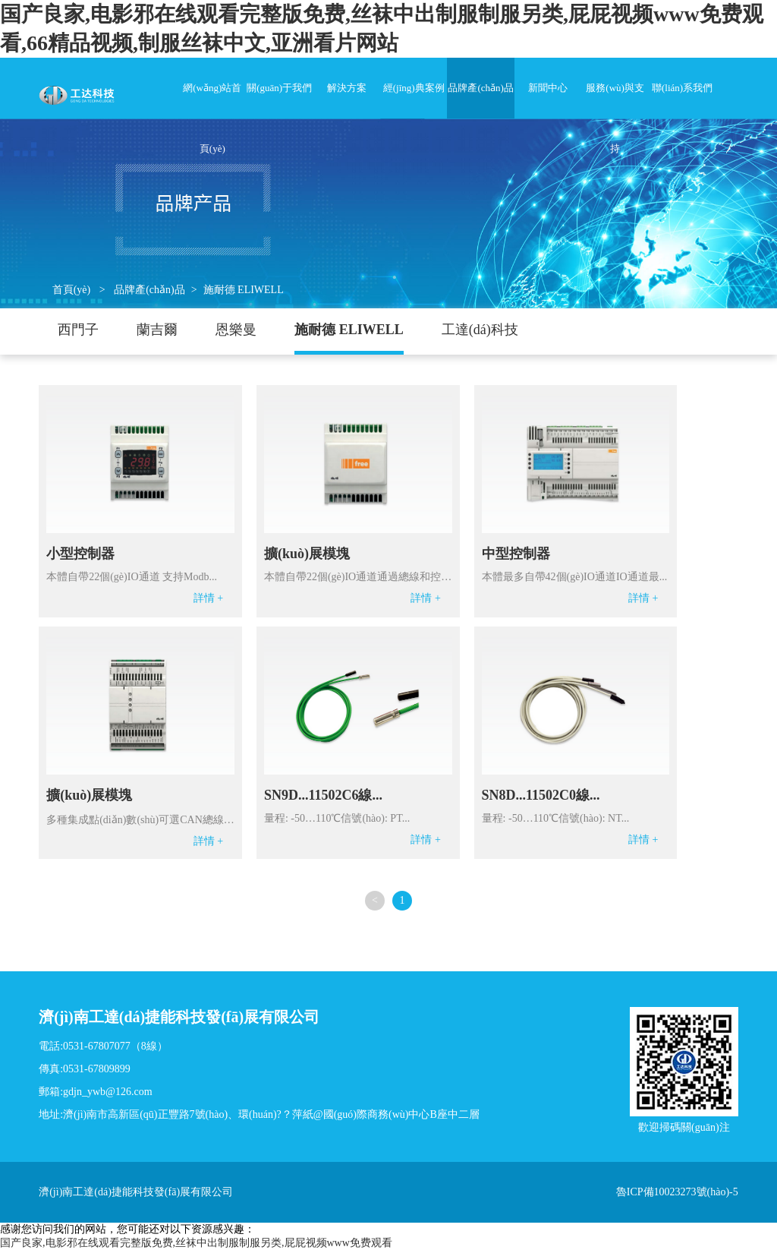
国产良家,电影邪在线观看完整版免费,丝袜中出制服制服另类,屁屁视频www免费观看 (196, 1242)
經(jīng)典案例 (414, 87)
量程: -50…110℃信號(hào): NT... (556, 818)
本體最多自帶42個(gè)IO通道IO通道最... (575, 576)
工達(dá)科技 (480, 329)
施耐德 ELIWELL (243, 289)
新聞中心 (548, 87)
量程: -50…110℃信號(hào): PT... (337, 818)
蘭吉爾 (157, 329)
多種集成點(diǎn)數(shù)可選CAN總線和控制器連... (140, 819)
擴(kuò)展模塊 (307, 553)
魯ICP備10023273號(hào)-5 (677, 1192)
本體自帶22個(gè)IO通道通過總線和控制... (358, 576)
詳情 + (208, 598)
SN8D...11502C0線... (541, 795)
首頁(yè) (71, 289)
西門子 (78, 329)
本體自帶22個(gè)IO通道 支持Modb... (131, 576)
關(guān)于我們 (279, 87)
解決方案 (346, 87)
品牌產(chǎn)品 (480, 87)
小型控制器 (80, 553)
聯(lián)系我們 (682, 87)
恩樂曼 (235, 329)
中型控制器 (516, 553)
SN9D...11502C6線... (323, 795)
